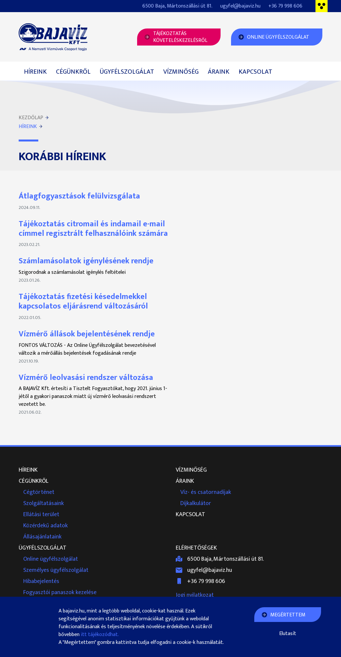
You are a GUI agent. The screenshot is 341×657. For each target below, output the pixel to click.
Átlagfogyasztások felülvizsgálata (79, 196)
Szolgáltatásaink (43, 503)
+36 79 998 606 (285, 6)
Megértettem (287, 614)
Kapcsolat (255, 71)
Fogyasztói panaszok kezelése (60, 592)
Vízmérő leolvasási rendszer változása (86, 377)
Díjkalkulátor (195, 503)
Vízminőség (181, 71)
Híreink (35, 71)
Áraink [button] (218, 71)
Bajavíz (53, 37)
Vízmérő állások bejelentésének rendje (87, 334)
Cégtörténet (38, 492)
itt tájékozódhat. (100, 634)
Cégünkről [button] (73, 71)
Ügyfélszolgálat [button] (127, 71)
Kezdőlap (31, 117)
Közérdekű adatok (45, 526)
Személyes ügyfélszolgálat (55, 570)
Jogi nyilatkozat (195, 595)
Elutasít (287, 634)
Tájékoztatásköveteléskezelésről (180, 37)
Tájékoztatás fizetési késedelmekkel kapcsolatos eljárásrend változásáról (83, 301)
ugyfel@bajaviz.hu (240, 6)
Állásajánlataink (42, 537)
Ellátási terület (41, 514)
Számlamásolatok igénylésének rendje (86, 261)
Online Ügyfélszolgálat (278, 37)
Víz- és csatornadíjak (205, 492)
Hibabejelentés (41, 581)
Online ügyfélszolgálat (50, 559)
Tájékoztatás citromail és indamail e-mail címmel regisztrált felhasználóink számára (93, 228)
